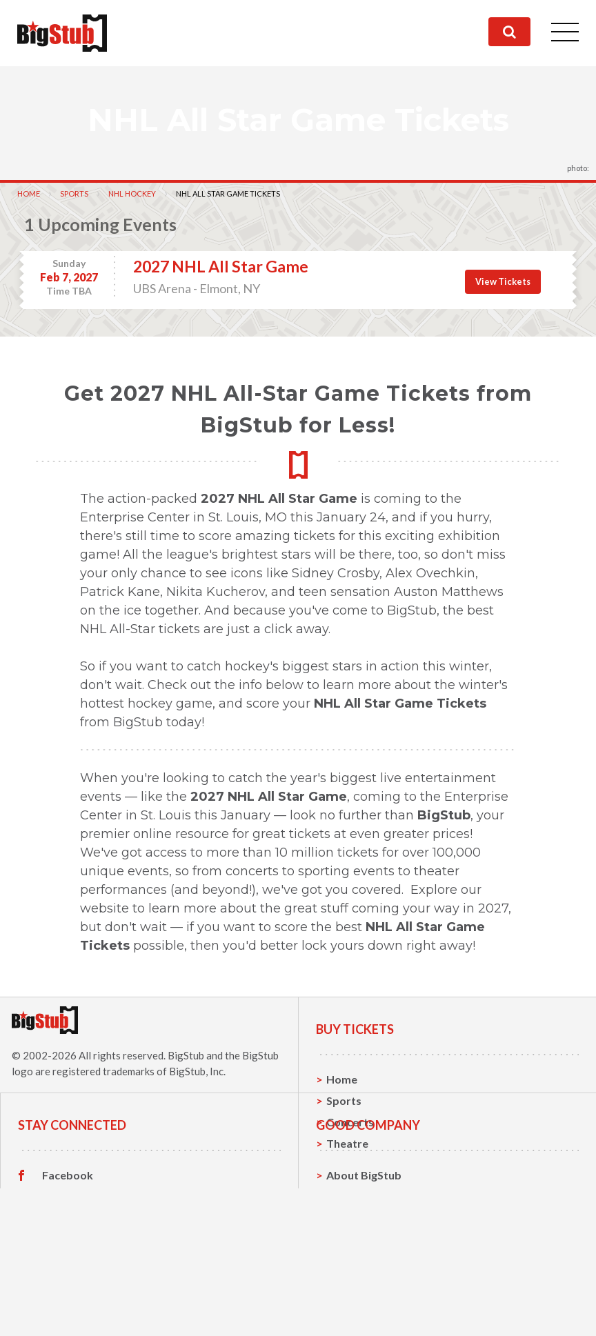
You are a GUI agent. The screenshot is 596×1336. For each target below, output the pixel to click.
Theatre (347, 1143)
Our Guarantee (365, 1312)
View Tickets (502, 281)
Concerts (350, 1121)
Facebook (67, 1249)
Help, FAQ (352, 1291)
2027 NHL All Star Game (220, 266)
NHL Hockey (132, 193)
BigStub (186, 1055)
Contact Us (355, 1270)
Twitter (61, 1270)
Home (28, 193)
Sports (74, 193)
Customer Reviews (90, 1313)
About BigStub (363, 1248)
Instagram (68, 1291)
